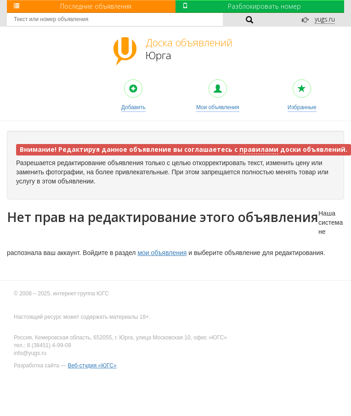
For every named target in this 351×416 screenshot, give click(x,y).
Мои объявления (217, 95)
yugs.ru (325, 19)
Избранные (302, 95)
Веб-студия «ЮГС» (92, 365)
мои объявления (162, 252)
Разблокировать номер (241, 6)
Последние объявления (72, 6)
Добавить (133, 95)
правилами (258, 149)
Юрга (189, 48)
